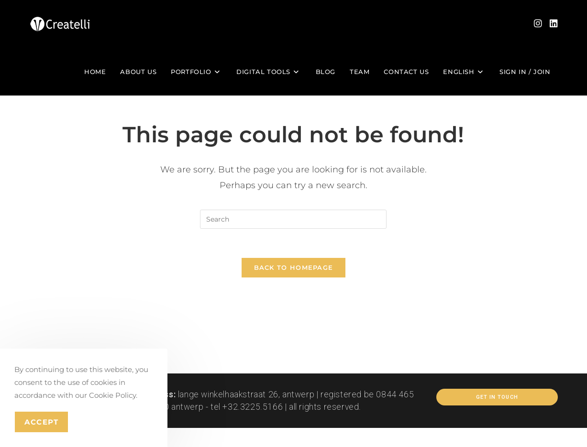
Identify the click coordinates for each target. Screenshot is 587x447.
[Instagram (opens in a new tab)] (538, 23)
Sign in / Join (524, 71)
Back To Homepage (293, 267)
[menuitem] (464, 72)
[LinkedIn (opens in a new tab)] (554, 23)
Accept (41, 421)
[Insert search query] (293, 219)
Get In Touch (497, 397)
